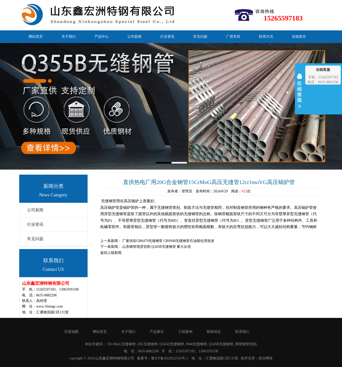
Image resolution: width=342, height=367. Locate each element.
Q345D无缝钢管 (171, 344)
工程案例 (185, 332)
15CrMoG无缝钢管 (121, 344)
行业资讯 (167, 36)
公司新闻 (134, 36)
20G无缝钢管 (147, 344)
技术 (244, 358)
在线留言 (299, 36)
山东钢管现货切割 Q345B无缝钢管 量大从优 (156, 247)
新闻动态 (214, 332)
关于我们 (69, 36)
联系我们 (242, 332)
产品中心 (101, 36)
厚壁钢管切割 (245, 344)
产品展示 (157, 332)
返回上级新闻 (111, 253)
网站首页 (36, 36)
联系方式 (266, 36)
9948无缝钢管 (196, 344)
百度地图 (71, 332)
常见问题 (200, 36)
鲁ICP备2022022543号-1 (169, 358)
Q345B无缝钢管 (221, 344)
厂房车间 (233, 36)
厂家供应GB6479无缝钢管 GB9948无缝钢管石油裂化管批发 (168, 241)
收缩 (299, 94)
